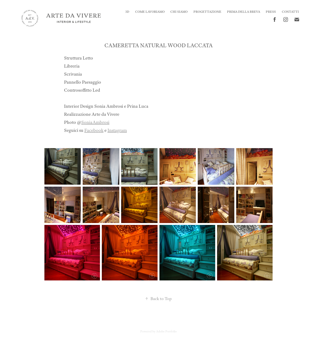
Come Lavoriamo (150, 12)
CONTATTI (290, 12)
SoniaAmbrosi (95, 122)
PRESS (271, 12)
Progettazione (207, 12)
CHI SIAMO (179, 12)
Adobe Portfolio (166, 331)
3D (127, 12)
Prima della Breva (243, 12)
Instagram (117, 130)
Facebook (93, 130)
